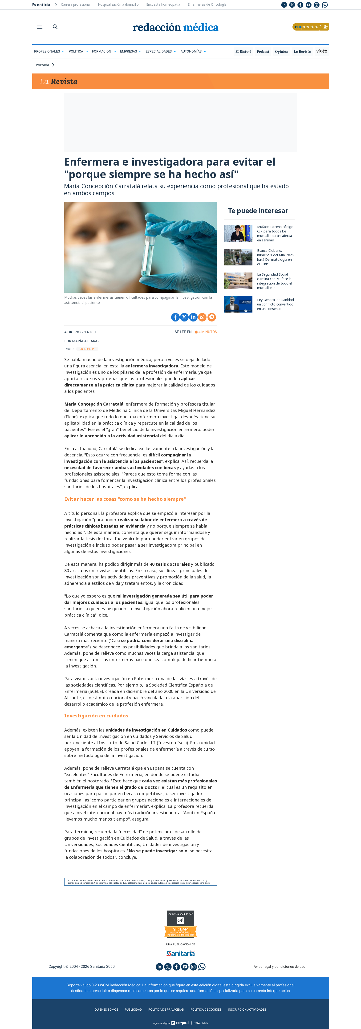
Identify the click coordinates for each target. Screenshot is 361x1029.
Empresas (131, 51)
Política (78, 51)
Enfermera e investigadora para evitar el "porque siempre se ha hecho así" (176, 172)
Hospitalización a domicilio (118, 4)
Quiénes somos (96, 1015)
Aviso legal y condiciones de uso (279, 972)
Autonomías (194, 51)
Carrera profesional (75, 4)
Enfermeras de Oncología (207, 4)
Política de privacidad (163, 1015)
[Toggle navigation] (39, 26)
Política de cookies (209, 1015)
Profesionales (49, 51)
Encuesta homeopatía (163, 4)
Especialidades (161, 51)
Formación (104, 51)
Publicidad (126, 1015)
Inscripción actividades (255, 1015)
